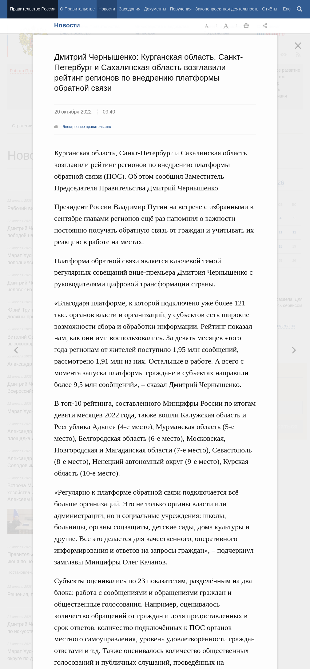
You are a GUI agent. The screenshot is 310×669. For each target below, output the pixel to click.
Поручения (181, 8)
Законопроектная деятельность (226, 8)
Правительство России (32, 8)
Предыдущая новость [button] (293, 350)
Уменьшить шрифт (207, 25)
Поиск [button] (299, 9)
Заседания (129, 8)
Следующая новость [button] (16, 350)
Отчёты (269, 8)
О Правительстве (77, 8)
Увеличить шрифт (226, 25)
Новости (106, 8)
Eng (287, 8)
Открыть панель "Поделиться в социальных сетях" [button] (266, 25)
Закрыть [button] (302, 49)
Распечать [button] (246, 25)
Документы (155, 8)
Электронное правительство (86, 127)
